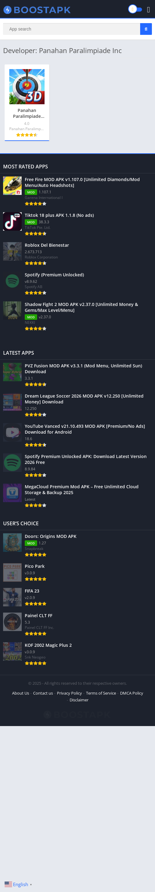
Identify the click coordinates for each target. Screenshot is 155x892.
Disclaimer (79, 700)
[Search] (77, 29)
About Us (20, 693)
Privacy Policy (69, 693)
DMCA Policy (131, 693)
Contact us (43, 693)
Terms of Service (101, 693)
